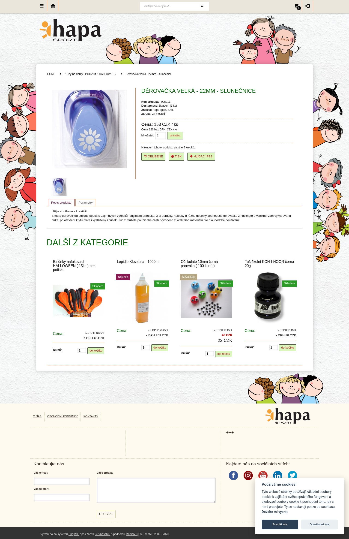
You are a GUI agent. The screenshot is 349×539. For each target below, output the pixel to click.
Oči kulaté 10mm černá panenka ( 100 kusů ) (199, 264)
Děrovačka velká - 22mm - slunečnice (148, 74)
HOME (51, 74)
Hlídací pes (201, 156)
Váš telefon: (41, 489)
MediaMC (131, 534)
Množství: (147, 135)
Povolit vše (280, 524)
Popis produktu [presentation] (61, 202)
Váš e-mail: (41, 472)
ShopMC (74, 534)
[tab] (61, 202)
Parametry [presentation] (86, 202)
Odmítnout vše (319, 524)
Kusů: (57, 350)
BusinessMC (102, 534)
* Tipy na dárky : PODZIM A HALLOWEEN (91, 74)
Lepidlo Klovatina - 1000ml (138, 262)
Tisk (176, 156)
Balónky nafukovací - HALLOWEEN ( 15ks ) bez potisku (74, 265)
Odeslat (106, 514)
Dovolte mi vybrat (275, 512)
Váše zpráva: (105, 472)
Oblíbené (153, 156)
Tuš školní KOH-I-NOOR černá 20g (269, 264)
